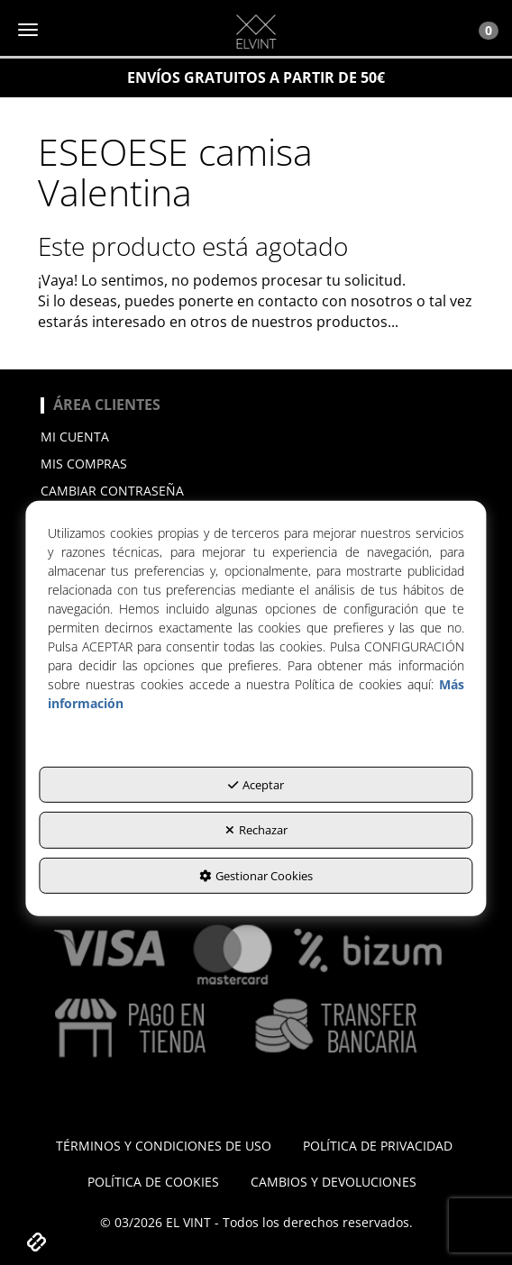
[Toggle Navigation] (478, 30)
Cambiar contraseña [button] (112, 490)
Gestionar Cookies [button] (256, 876)
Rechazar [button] (256, 830)
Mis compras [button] (84, 463)
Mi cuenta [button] (75, 436)
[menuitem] (256, 436)
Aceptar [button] (256, 784)
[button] (256, 32)
